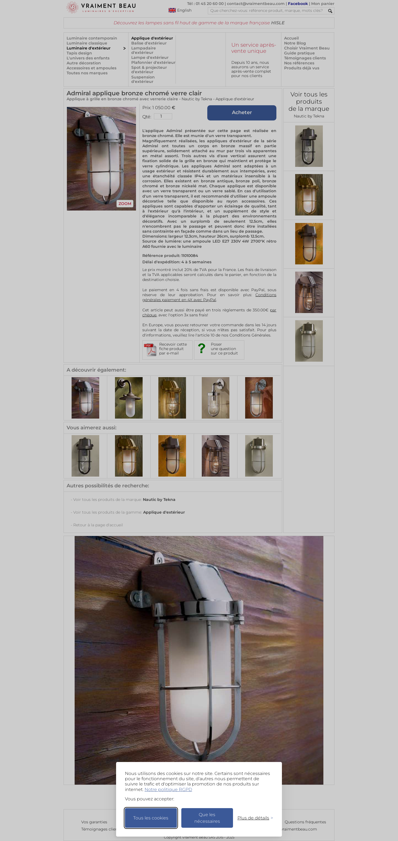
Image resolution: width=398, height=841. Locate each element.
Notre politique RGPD (168, 789)
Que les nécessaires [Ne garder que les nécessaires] (207, 818)
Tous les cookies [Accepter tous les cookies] (150, 818)
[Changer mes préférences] (252, 818)
